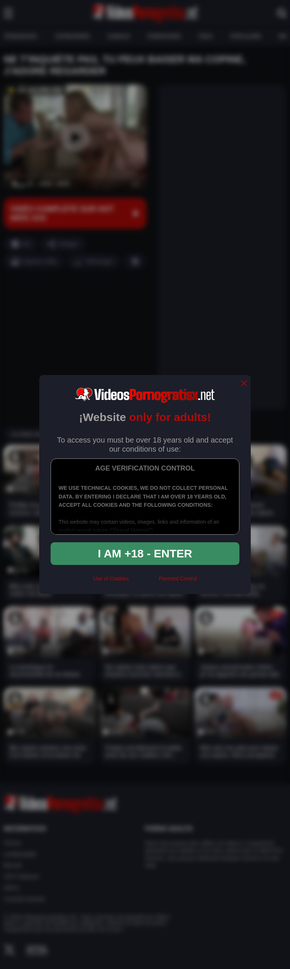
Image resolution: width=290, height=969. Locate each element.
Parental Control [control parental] (178, 579)
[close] (244, 383)
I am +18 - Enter (145, 553)
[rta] (144, 582)
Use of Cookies (111, 579)
